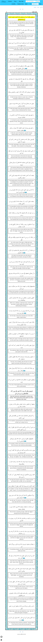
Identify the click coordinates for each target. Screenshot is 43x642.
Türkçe (38, 7)
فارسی (41, 7)
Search (38, 1)
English (35, 7)
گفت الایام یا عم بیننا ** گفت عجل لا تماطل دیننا (21, 486)
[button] (10, 1)
